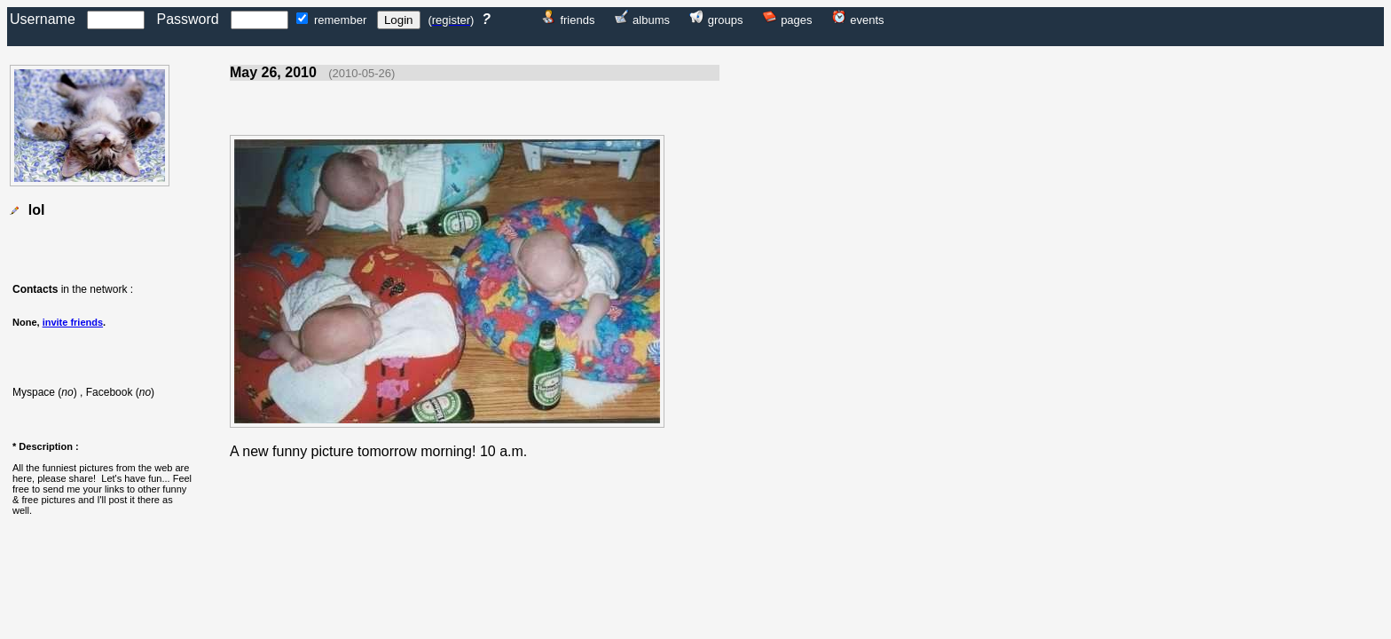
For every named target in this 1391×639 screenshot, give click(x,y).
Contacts (35, 289)
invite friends (73, 322)
